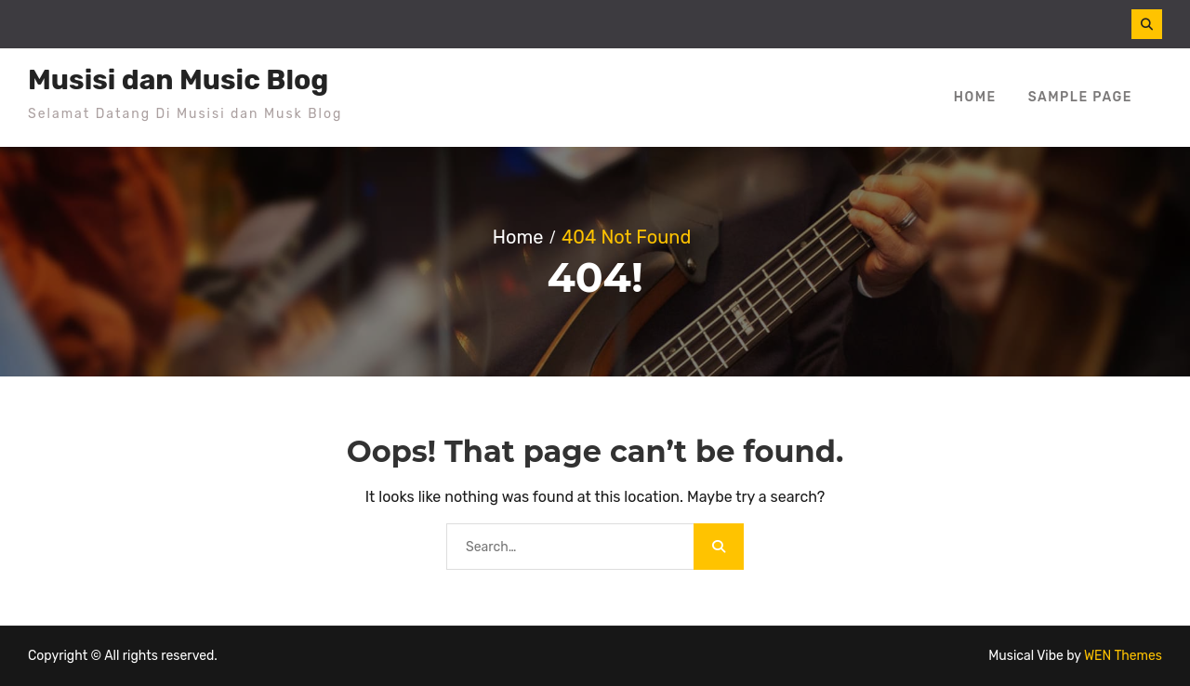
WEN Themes (1123, 656)
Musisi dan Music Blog (178, 80)
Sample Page (1080, 97)
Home (975, 97)
